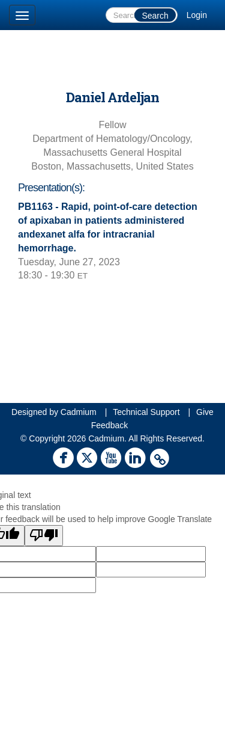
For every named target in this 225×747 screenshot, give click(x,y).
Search (155, 15)
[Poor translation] (44, 535)
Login (197, 15)
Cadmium (79, 412)
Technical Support (146, 412)
